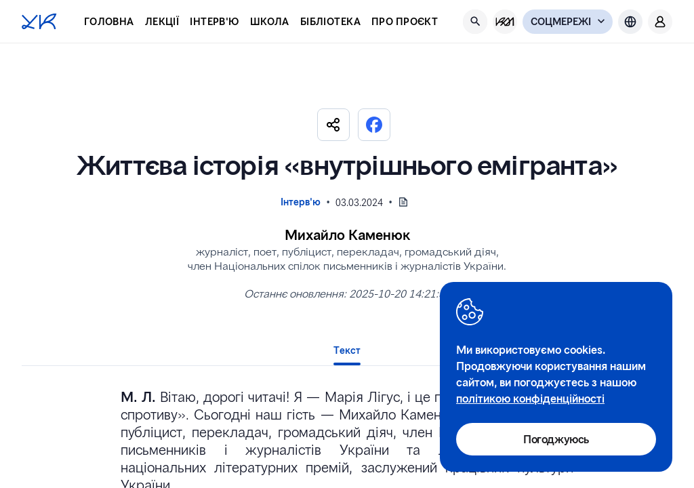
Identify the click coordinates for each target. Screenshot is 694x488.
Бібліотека (330, 21)
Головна (109, 21)
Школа (269, 21)
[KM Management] (505, 21)
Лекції (162, 21)
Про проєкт (404, 21)
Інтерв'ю (214, 21)
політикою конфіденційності (530, 398)
